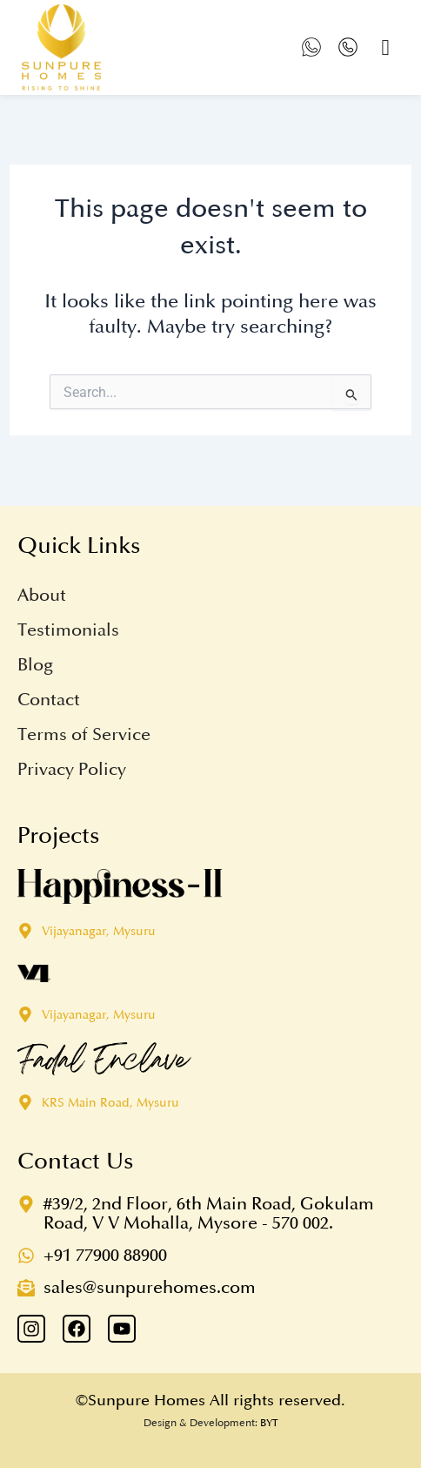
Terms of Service (83, 734)
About (41, 595)
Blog (35, 665)
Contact (48, 700)
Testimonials (68, 630)
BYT (269, 1423)
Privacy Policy (71, 769)
